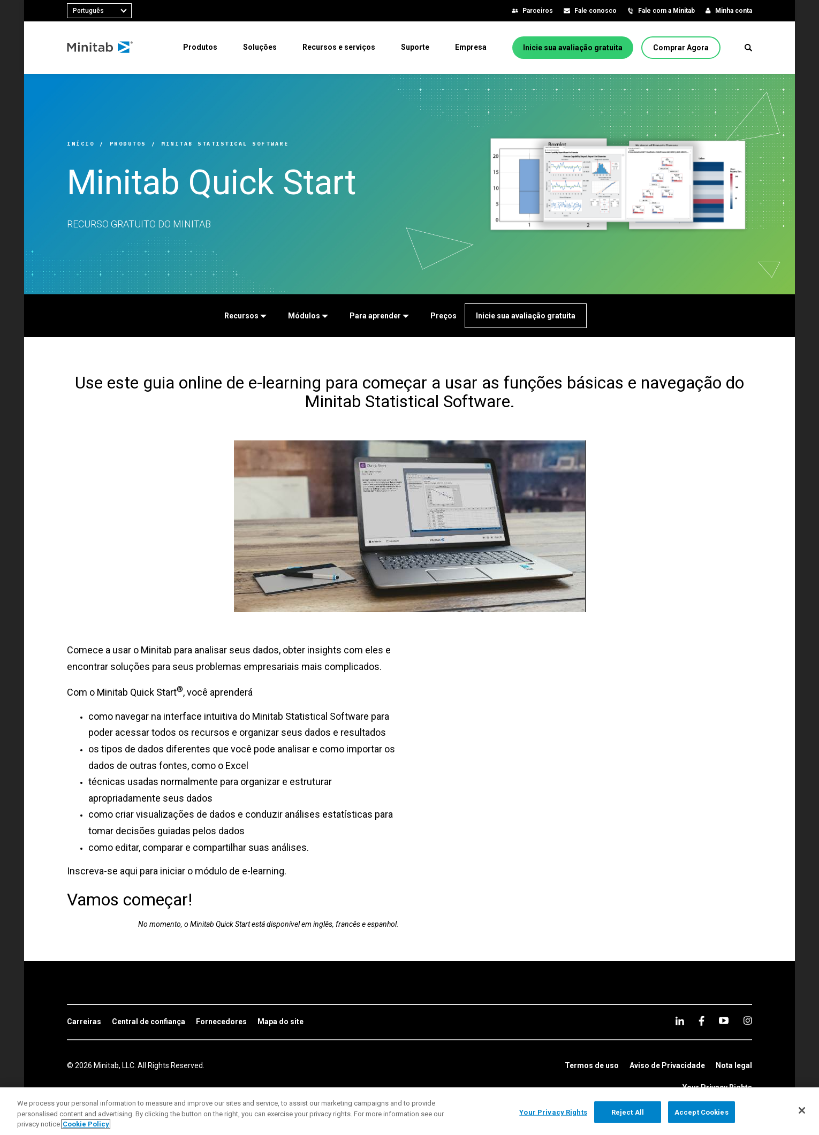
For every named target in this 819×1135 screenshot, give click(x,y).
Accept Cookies (701, 1112)
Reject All (627, 1112)
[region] (409, 1111)
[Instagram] (747, 1020)
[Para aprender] (379, 315)
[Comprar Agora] (681, 47)
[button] (748, 47)
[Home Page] (100, 47)
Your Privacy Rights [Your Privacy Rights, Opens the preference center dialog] (553, 1112)
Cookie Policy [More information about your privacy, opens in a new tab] (86, 1124)
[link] (84, 1022)
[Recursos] (245, 315)
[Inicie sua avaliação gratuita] (572, 47)
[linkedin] (680, 1020)
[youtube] (724, 1020)
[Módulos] (308, 315)
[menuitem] (200, 47)
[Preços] (443, 315)
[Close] (802, 1110)
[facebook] (701, 1021)
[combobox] (99, 10)
